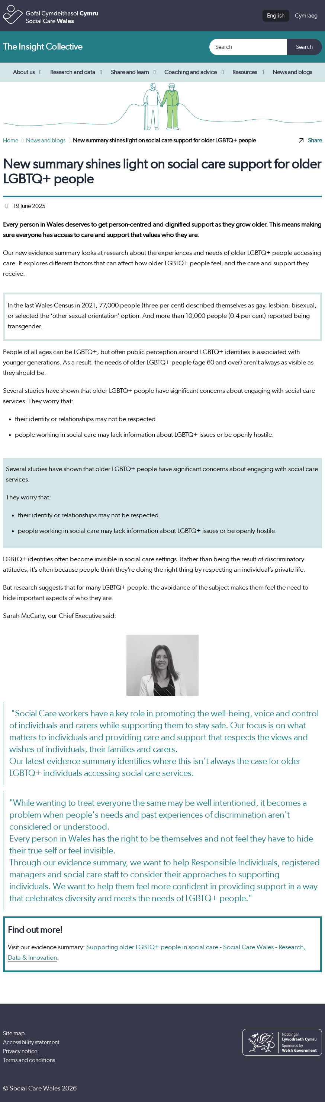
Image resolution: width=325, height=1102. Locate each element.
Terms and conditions (29, 1060)
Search (304, 47)
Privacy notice (20, 1051)
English (276, 16)
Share (310, 140)
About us (28, 72)
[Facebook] (268, 1088)
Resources (249, 72)
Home (11, 140)
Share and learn (134, 72)
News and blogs (292, 72)
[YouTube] (291, 1088)
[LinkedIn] (313, 1088)
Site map (14, 1033)
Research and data (77, 72)
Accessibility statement (31, 1042)
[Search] (248, 47)
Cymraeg (306, 16)
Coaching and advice (195, 72)
